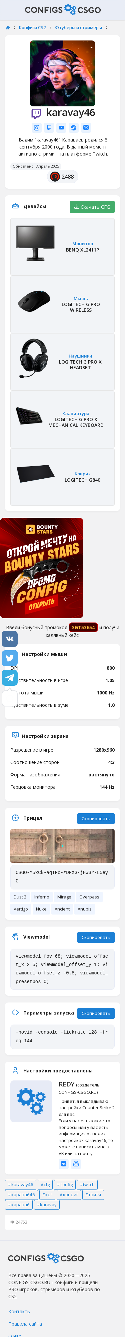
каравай (20, 1205)
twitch (89, 1184)
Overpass (89, 897)
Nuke (41, 909)
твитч (94, 1194)
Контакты (19, 1311)
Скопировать (96, 819)
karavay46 (22, 1184)
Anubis (85, 909)
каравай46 (23, 1194)
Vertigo (21, 909)
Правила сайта (25, 1324)
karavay (48, 1205)
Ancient (62, 909)
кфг (48, 1194)
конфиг (70, 1194)
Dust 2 (20, 897)
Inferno (41, 897)
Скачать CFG (92, 206)
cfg (47, 1184)
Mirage (64, 897)
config (66, 1184)
